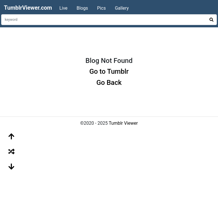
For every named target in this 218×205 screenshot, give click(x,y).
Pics (101, 8)
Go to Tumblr (109, 71)
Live (63, 8)
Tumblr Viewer (123, 123)
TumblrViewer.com (28, 7)
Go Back (108, 83)
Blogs (82, 8)
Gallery (122, 8)
